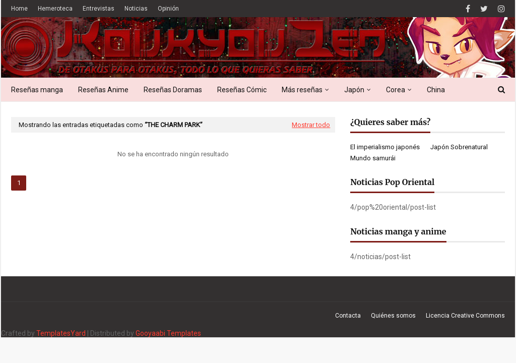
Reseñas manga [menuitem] (37, 90)
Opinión (168, 8)
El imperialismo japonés (385, 147)
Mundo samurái (373, 158)
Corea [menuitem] (395, 90)
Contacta (348, 315)
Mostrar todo (311, 125)
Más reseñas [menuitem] (302, 90)
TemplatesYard (61, 333)
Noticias (136, 8)
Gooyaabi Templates (168, 333)
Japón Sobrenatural (459, 147)
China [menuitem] (436, 90)
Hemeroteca (55, 8)
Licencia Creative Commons (465, 315)
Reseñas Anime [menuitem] (103, 90)
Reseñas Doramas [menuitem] (173, 90)
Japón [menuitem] (354, 90)
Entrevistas (98, 8)
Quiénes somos (393, 315)
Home (19, 8)
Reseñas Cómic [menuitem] (242, 90)
